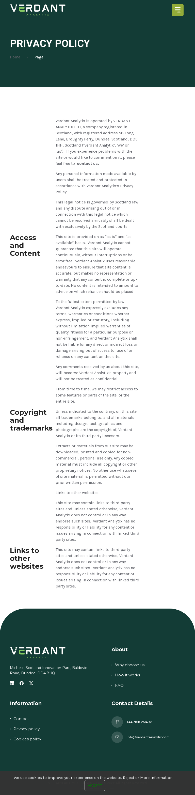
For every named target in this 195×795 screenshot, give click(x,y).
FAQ (119, 685)
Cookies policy (27, 739)
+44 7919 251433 (139, 722)
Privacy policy (26, 728)
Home (15, 57)
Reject (128, 790)
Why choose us (129, 664)
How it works (127, 675)
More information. (156, 790)
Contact (21, 718)
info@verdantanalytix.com (148, 737)
